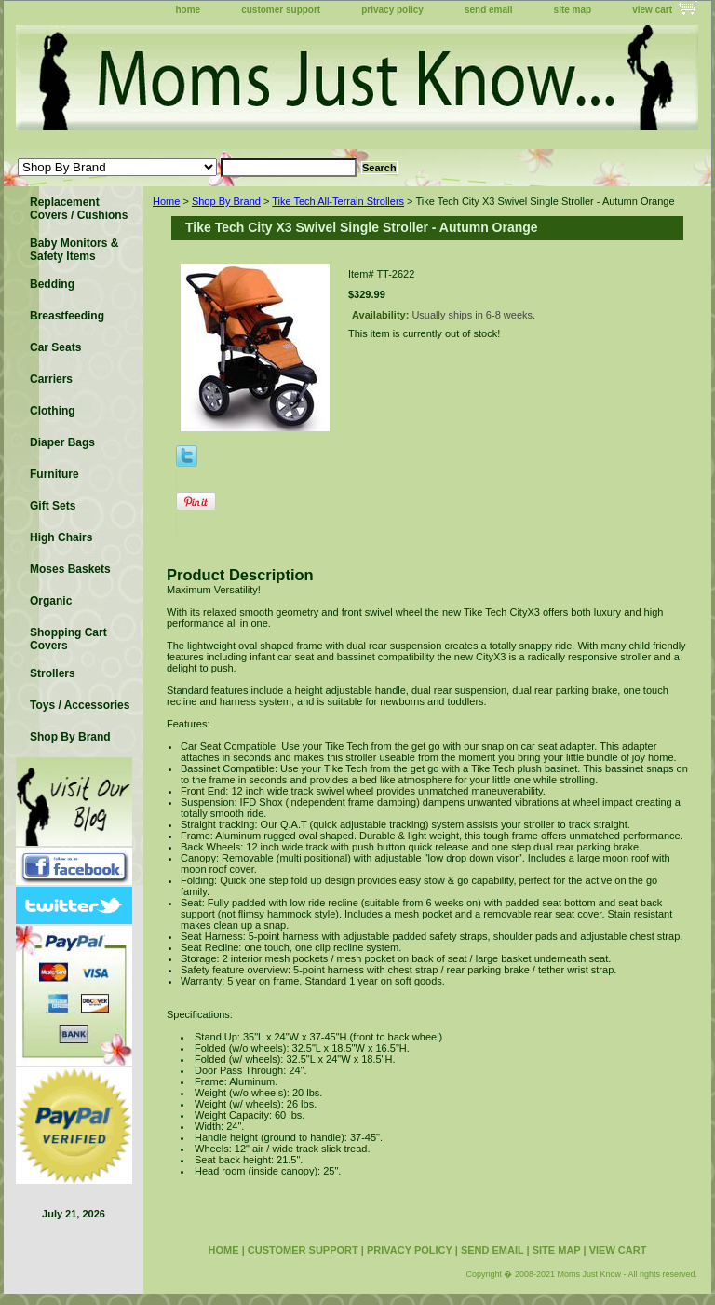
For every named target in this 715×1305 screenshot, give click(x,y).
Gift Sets (52, 505)
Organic (51, 600)
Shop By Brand (226, 201)
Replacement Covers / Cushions (79, 209)
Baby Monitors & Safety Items (74, 250)
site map (573, 10)
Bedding (52, 284)
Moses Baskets (70, 569)
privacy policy (392, 10)
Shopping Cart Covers (68, 639)
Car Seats (55, 347)
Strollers (52, 673)
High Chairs (61, 537)
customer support (280, 10)
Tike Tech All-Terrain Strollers (338, 201)
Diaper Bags (62, 442)
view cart (652, 10)
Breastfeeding (67, 315)
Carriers (51, 379)
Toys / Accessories (79, 705)
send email (489, 10)
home (188, 10)
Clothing (52, 410)
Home (166, 201)
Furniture (54, 474)
